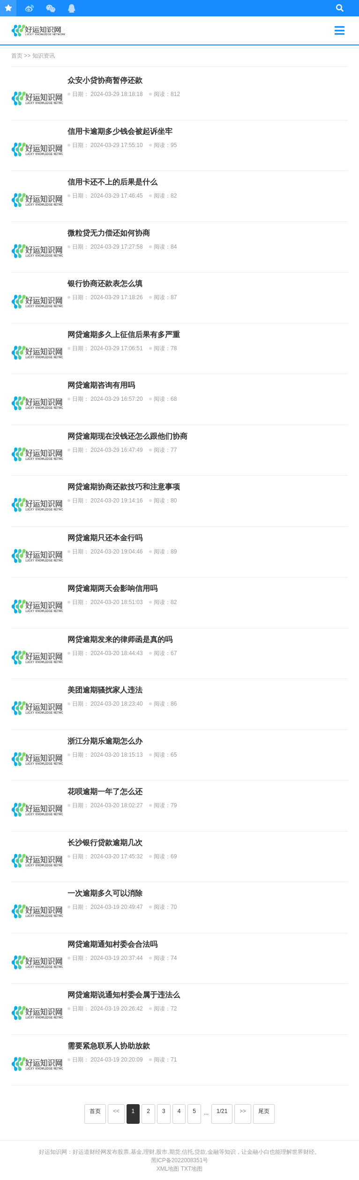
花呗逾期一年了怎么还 (104, 792)
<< (116, 1111)
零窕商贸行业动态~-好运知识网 (44, 30)
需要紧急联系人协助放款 (108, 1046)
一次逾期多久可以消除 (104, 893)
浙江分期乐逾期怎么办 (104, 741)
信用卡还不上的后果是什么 (112, 182)
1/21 (222, 1111)
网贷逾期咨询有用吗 (101, 385)
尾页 (263, 1111)
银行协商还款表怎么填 (104, 284)
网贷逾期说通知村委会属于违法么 (123, 995)
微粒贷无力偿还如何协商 (108, 233)
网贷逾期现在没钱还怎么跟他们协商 (127, 436)
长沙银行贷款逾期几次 (104, 843)
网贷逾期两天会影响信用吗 (112, 588)
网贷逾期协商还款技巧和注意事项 (123, 487)
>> (242, 1111)
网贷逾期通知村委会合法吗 (112, 944)
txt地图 (192, 1168)
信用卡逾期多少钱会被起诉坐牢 (119, 131)
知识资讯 (43, 55)
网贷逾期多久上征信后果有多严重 (123, 335)
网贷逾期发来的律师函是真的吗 (119, 639)
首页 (16, 55)
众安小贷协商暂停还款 (104, 80)
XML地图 (168, 1168)
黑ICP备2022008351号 (180, 1160)
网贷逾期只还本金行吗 (104, 538)
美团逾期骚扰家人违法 (104, 690)
